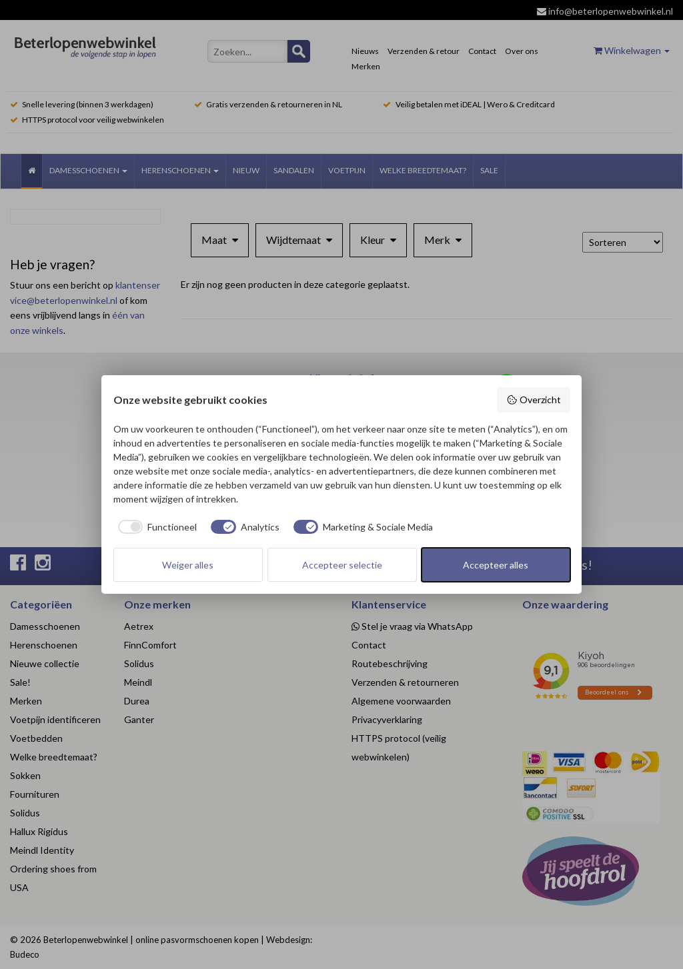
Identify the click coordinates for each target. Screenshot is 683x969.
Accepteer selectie (342, 564)
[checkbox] (155, 527)
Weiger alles (187, 564)
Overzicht (533, 400)
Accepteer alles (495, 564)
